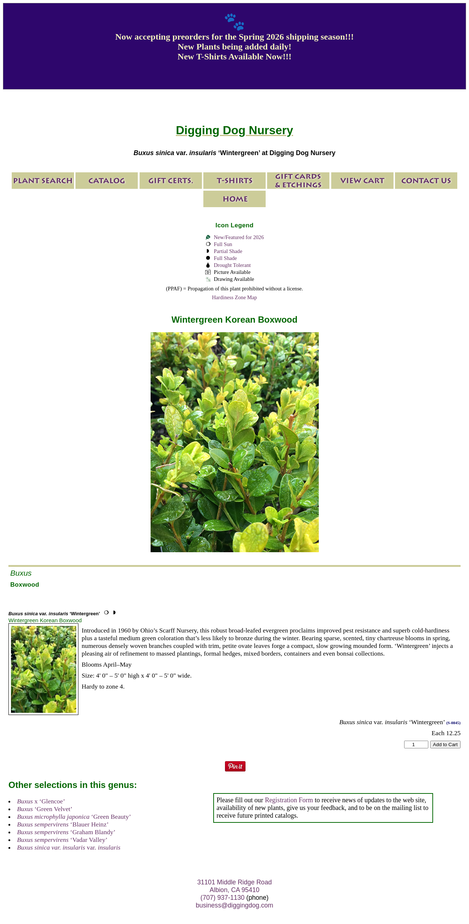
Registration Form (289, 800)
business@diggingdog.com (234, 905)
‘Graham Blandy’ (66, 832)
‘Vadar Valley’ (62, 839)
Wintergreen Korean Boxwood (45, 620)
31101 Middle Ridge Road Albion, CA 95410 (234, 886)
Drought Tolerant (232, 265)
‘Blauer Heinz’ (63, 824)
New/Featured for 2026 (239, 237)
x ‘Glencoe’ (41, 801)
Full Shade (225, 258)
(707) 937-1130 (222, 897)
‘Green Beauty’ (74, 816)
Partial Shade (228, 251)
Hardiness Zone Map (234, 297)
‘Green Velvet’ (45, 809)
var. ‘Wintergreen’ (54, 613)
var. (69, 847)
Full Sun (223, 244)
